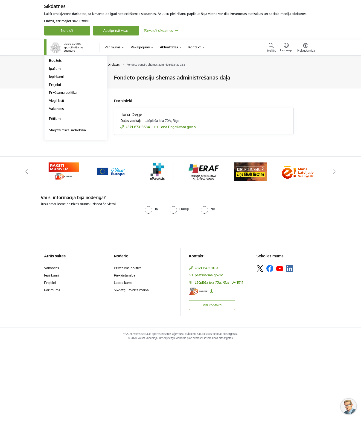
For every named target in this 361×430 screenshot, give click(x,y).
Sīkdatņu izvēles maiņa (131, 375)
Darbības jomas (61, 94)
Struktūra (56, 78)
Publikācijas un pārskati (67, 102)
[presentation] (79, 301)
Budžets (55, 145)
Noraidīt (67, 30)
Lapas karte (123, 368)
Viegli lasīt (56, 185)
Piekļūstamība (124, 360)
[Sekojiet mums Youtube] (279, 353)
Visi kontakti (212, 390)
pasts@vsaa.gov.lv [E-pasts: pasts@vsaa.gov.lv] (209, 360)
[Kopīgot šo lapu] (305, 87)
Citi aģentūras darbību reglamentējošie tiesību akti (70, 120)
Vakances (56, 193)
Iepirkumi (56, 161)
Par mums (52, 375)
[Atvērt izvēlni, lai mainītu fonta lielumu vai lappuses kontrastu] (306, 48)
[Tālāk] (334, 256)
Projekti (55, 170)
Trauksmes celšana (64, 129)
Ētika (53, 137)
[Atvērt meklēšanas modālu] (271, 48)
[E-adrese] (198, 376)
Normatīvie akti (60, 110)
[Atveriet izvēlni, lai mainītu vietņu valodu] (286, 48)
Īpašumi (55, 153)
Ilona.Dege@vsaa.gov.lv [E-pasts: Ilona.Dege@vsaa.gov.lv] (178, 127)
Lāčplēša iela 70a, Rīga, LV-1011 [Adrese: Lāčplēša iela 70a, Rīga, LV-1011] (219, 367)
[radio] (151, 294)
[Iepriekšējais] (27, 256)
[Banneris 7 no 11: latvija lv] (297, 256)
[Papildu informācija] (211, 376)
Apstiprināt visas (115, 30)
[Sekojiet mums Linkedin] (289, 353)
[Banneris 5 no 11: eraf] (203, 256)
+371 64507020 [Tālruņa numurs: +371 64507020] (207, 353)
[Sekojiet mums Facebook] (269, 353)
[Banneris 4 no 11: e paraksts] (157, 256)
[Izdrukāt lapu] (305, 75)
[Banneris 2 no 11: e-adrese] (64, 256)
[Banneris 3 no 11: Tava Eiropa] (111, 256)
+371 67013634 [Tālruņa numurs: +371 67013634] (138, 127)
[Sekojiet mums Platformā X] (259, 353)
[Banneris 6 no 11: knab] (250, 256)
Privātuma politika (63, 177)
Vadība (54, 86)
